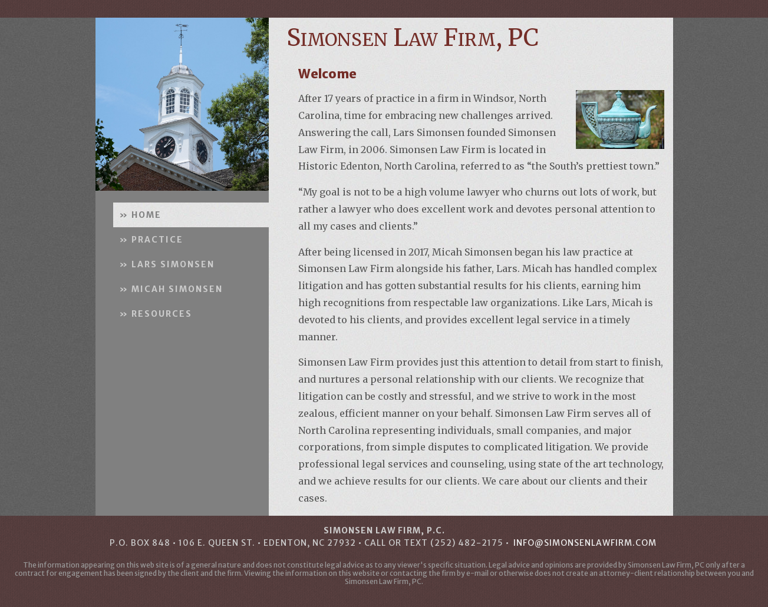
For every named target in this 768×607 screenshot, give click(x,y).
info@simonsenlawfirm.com (585, 543)
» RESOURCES (155, 314)
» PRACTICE (151, 239)
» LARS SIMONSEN (167, 264)
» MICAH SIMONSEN (171, 289)
